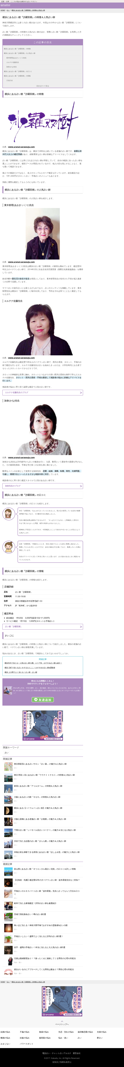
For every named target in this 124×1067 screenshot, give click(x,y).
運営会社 (77, 1053)
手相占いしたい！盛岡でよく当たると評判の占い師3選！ (38, 936)
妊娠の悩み (24, 1037)
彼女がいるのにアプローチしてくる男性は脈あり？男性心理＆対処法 (44, 969)
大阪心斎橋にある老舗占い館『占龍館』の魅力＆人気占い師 (40, 819)
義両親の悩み (45, 1037)
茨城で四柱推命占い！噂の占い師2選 (30, 914)
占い (8, 10)
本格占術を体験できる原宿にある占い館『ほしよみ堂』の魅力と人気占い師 (47, 852)
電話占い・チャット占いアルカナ (56, 1053)
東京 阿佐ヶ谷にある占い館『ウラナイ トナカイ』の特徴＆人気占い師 (44, 775)
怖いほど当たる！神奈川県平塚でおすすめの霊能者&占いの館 (41, 925)
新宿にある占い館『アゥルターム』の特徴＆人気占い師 (38, 786)
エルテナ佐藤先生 (12, 62)
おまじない (5, 1043)
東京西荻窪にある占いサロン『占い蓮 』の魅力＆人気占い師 (40, 764)
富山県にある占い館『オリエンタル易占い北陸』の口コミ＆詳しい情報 (45, 869)
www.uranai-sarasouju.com (21, 147)
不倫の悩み (24, 1032)
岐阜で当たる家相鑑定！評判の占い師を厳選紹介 (35, 903)
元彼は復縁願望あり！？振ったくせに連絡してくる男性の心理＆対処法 (45, 958)
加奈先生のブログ (12, 485)
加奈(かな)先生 (11, 67)
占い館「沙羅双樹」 (13, 626)
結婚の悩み (5, 1032)
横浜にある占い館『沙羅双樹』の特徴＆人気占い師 (28, 10)
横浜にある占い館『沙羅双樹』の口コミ (18, 71)
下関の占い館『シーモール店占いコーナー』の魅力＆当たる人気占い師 (45, 830)
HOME (3, 10)
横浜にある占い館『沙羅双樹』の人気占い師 (19, 53)
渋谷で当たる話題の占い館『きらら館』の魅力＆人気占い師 (40, 841)
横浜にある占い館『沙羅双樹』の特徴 (17, 49)
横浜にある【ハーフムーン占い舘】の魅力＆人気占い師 (38, 808)
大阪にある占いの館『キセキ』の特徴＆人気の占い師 (37, 797)
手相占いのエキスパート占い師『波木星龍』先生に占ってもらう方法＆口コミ (47, 892)
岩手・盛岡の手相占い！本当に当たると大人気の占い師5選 (39, 947)
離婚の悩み (5, 1037)
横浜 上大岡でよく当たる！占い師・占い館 (21, 672)
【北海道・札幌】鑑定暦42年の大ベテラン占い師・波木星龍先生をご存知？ (47, 880)
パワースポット (26, 1043)
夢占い (100, 1037)
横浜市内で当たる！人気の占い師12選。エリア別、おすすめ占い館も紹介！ (33, 663)
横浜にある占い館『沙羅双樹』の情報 (17, 76)
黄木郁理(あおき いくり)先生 (16, 58)
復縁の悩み (44, 1032)
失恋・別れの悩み (66, 1032)
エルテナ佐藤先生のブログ (16, 392)
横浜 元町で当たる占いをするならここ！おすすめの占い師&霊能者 (30, 667)
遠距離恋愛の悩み (85, 1032)
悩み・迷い (63, 1037)
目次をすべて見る (42, 86)
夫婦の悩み (102, 1032)
